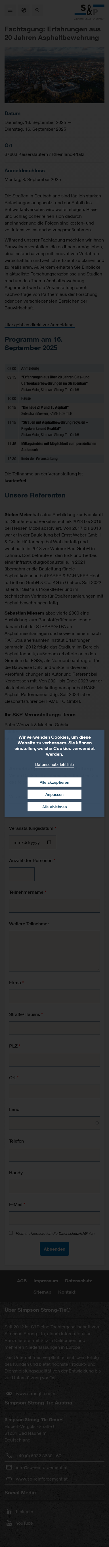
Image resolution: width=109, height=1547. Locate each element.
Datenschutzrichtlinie (54, 764)
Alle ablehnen (54, 806)
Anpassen (54, 794)
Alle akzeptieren (54, 781)
